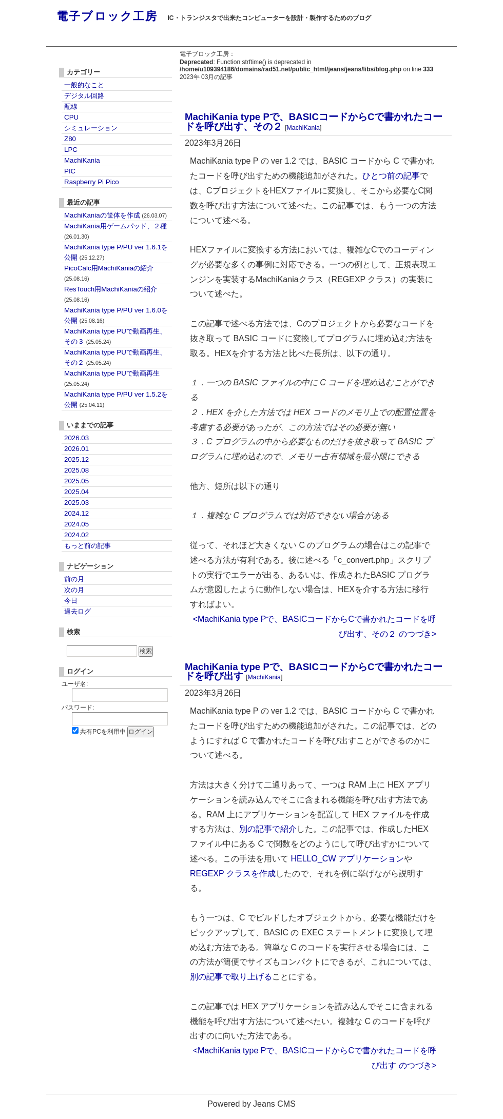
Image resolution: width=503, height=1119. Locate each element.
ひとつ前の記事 (391, 175)
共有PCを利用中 (103, 731)
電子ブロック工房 (107, 16)
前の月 (74, 579)
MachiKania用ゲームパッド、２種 (115, 231)
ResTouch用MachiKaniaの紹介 (110, 294)
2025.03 (76, 502)
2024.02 (76, 535)
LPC (71, 149)
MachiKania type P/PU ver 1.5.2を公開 (116, 399)
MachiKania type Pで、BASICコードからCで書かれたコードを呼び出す (313, 671)
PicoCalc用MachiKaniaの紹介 (108, 273)
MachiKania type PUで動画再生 (112, 378)
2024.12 (76, 513)
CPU (71, 117)
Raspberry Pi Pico (91, 182)
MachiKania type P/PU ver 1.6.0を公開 (116, 315)
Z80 (70, 139)
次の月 (74, 590)
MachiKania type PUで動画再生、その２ (115, 357)
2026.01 (76, 449)
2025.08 (76, 470)
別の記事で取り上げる (231, 976)
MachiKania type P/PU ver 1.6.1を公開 (116, 252)
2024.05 (76, 524)
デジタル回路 (84, 96)
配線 (71, 106)
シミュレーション (91, 128)
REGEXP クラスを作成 (233, 873)
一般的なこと (84, 85)
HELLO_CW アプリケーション (347, 858)
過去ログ (77, 611)
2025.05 (76, 481)
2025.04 (76, 492)
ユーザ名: (75, 684)
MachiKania (303, 127)
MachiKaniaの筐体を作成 (115, 215)
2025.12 (76, 459)
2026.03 (76, 438)
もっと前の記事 (87, 545)
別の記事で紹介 (268, 828)
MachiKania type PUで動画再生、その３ (115, 336)
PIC (69, 171)
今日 (71, 600)
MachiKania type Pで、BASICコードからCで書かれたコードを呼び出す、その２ (313, 121)
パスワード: (78, 707)
